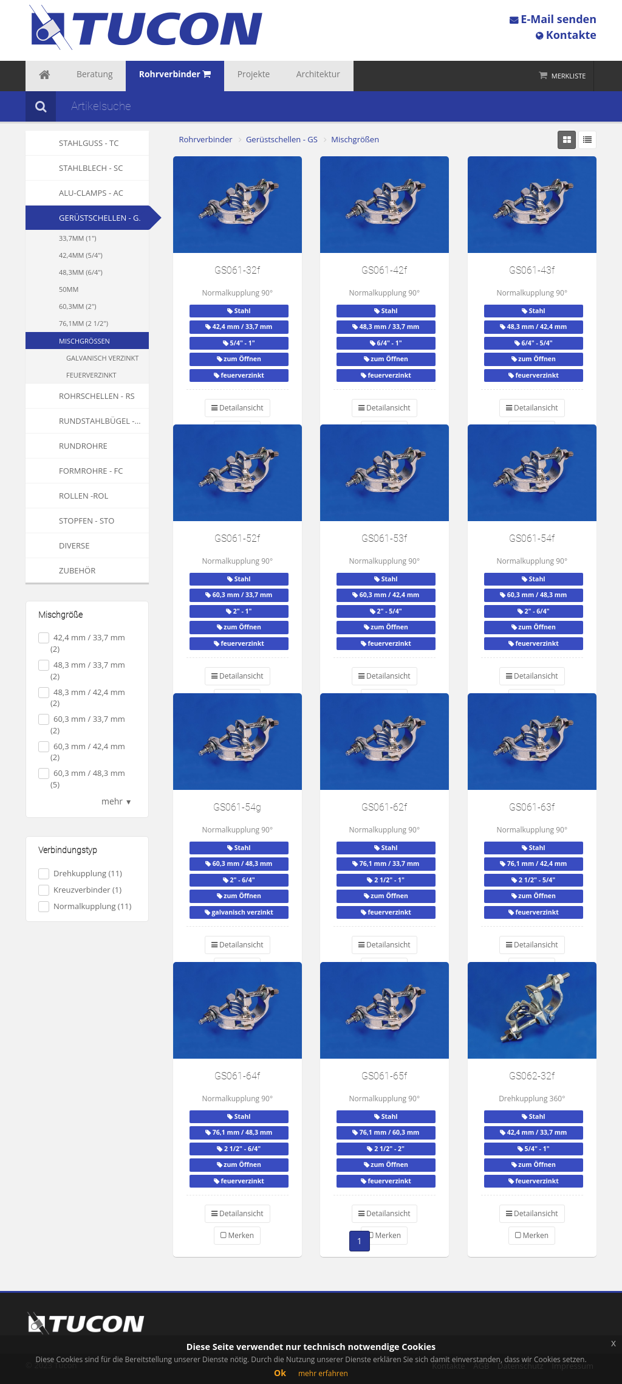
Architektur (272, 76)
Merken (237, 1235)
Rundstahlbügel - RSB (87, 421)
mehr (116, 801)
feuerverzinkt (91, 374)
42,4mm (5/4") (81, 255)
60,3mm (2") (78, 306)
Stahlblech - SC (74, 168)
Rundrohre (67, 446)
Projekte (218, 76)
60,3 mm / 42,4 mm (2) (81, 752)
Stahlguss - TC (72, 143)
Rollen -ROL (67, 495)
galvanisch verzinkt (102, 357)
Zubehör (60, 570)
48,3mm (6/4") (81, 272)
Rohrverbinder (206, 139)
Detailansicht (237, 408)
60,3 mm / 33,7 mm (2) (81, 724)
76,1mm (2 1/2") (83, 323)
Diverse (57, 545)
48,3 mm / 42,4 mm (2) (81, 698)
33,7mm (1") (78, 238)
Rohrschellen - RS (80, 396)
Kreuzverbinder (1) (79, 890)
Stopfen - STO (70, 520)
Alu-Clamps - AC (74, 193)
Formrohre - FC (74, 470)
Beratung (81, 76)
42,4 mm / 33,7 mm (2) (81, 643)
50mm (68, 289)
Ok (280, 1373)
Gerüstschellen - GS (101, 217)
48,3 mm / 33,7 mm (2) (81, 670)
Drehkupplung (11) (80, 873)
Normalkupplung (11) (84, 906)
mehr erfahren (323, 1373)
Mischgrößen (84, 340)
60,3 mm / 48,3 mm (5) (81, 778)
